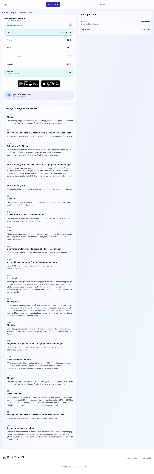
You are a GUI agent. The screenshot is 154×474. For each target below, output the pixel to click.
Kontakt (135, 458)
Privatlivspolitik (146, 458)
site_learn (102, 4)
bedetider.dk (72, 467)
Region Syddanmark (18, 13)
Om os (127, 458)
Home (5, 13)
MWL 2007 (53, 4)
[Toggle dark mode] (147, 4)
